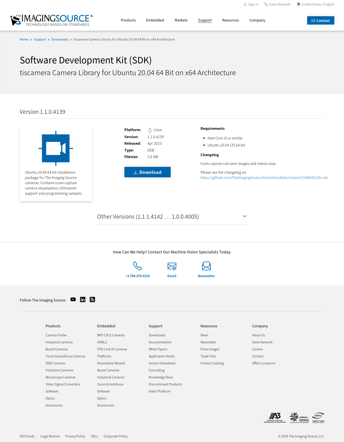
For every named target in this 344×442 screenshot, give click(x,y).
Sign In (253, 4)
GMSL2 (102, 342)
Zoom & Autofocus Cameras (65, 356)
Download (147, 172)
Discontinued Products (165, 384)
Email (171, 275)
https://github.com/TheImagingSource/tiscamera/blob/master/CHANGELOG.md (264, 177)
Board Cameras (57, 349)
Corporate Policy (116, 436)
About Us (258, 335)
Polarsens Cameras (59, 370)
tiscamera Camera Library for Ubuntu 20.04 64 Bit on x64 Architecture (124, 39)
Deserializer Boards (111, 363)
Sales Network (279, 4)
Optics (50, 398)
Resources (230, 20)
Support (205, 20)
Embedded (155, 20)
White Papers (158, 349)
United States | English (317, 4)
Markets (181, 20)
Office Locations (263, 363)
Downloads (59, 39)
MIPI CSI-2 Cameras (111, 335)
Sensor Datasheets (162, 363)
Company (257, 20)
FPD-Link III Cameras (112, 349)
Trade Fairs (208, 356)
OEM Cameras (55, 363)
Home (24, 39)
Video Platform (159, 391)
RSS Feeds (27, 436)
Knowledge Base (161, 377)
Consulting (157, 370)
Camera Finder (56, 335)
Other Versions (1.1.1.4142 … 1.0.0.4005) (148, 216)
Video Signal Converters (63, 384)
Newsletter (206, 275)
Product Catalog (212, 363)
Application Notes (162, 356)
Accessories (54, 405)
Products (128, 20)
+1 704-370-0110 (138, 275)
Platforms (104, 356)
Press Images (210, 349)
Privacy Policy (75, 436)
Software (52, 391)
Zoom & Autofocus (110, 384)
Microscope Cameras (61, 377)
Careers (257, 349)
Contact (321, 20)
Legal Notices (50, 436)
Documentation (160, 342)
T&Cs (94, 436)
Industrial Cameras (59, 342)
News (204, 335)
